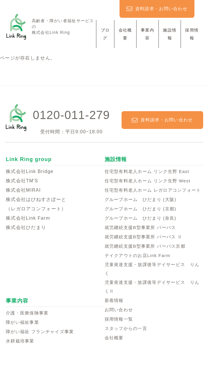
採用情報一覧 (120, 330)
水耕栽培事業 (21, 351)
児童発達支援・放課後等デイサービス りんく (152, 279)
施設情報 (169, 34)
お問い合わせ (120, 320)
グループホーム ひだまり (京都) (143, 218)
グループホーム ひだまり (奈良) (143, 227)
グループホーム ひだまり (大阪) (143, 208)
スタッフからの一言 (127, 339)
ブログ (105, 34)
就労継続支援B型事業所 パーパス (142, 236)
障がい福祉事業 (23, 333)
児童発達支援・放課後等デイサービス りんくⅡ (152, 297)
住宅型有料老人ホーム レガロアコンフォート (153, 195)
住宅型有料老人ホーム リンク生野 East (149, 171)
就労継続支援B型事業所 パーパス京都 (147, 255)
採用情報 (192, 34)
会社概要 (125, 34)
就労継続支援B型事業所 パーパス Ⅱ (146, 246)
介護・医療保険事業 (28, 323)
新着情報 (115, 311)
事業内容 (147, 34)
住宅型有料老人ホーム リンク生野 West (150, 180)
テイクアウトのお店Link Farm (139, 264)
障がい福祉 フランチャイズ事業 (42, 342)
